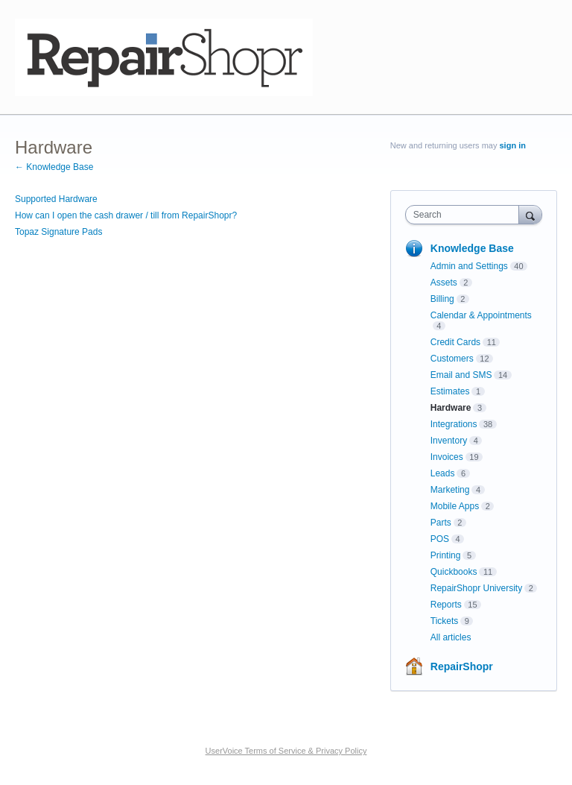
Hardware (450, 408)
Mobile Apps (454, 506)
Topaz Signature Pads (58, 232)
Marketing (450, 490)
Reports (446, 604)
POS (439, 539)
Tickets (444, 621)
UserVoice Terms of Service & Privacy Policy (286, 750)
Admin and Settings (469, 266)
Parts (440, 522)
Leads (442, 473)
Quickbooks (453, 572)
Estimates (450, 391)
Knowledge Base (472, 248)
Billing (442, 299)
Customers (452, 358)
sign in (513, 145)
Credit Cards (455, 342)
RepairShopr (461, 666)
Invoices (446, 457)
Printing (445, 555)
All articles (450, 637)
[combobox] (465, 214)
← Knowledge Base (54, 167)
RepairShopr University (476, 588)
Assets (443, 282)
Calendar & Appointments (481, 315)
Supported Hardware (56, 199)
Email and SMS (461, 375)
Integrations (453, 424)
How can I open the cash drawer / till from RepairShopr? (126, 215)
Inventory (448, 440)
